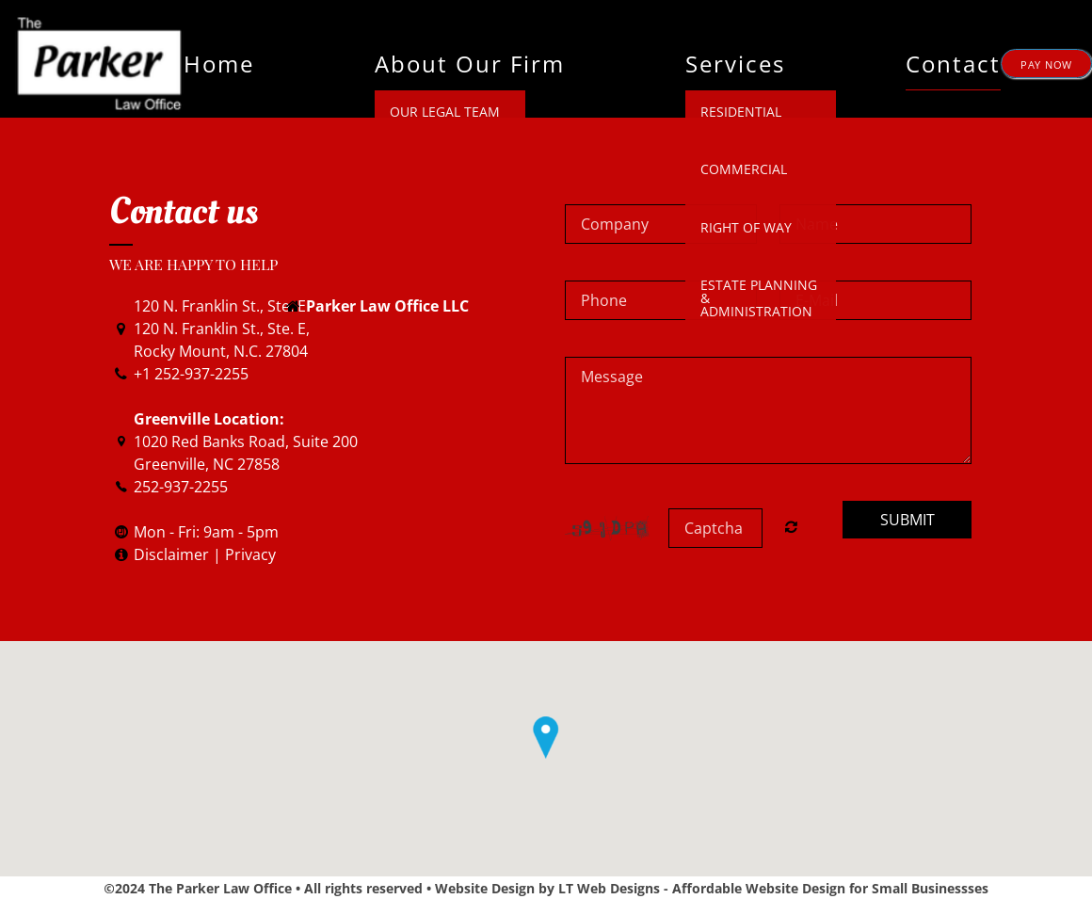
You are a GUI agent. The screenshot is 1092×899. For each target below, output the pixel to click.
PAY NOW (1046, 64)
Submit (907, 519)
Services (735, 63)
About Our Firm (470, 63)
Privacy (250, 554)
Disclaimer (173, 554)
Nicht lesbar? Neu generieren (791, 527)
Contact (953, 63)
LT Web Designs (609, 888)
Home (219, 63)
